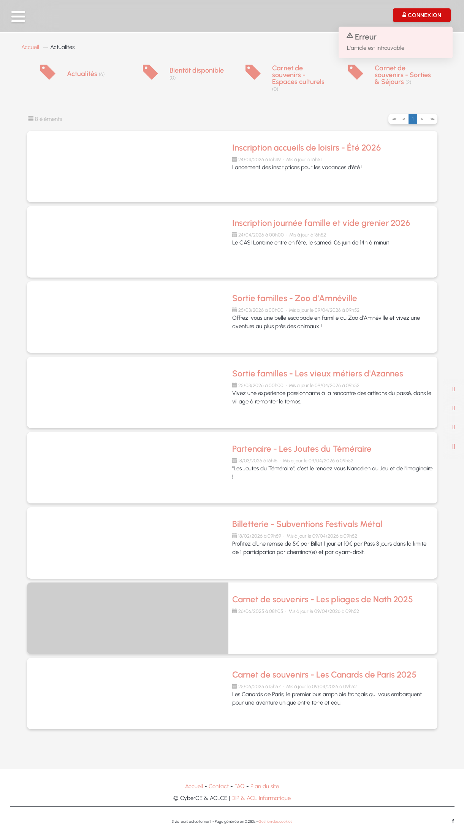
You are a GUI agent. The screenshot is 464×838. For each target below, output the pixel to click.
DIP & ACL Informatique (261, 798)
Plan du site (264, 786)
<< (393, 119)
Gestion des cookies (275, 821)
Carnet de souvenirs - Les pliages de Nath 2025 (322, 599)
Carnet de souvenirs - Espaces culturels (298, 78)
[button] (18, 16)
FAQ (239, 786)
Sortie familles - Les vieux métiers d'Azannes (317, 373)
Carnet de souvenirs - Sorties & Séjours (403, 75)
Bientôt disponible (196, 74)
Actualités (86, 73)
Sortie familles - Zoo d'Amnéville (294, 298)
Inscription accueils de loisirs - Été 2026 (306, 148)
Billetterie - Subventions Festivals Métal (307, 524)
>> (432, 119)
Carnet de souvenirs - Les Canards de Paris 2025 (324, 675)
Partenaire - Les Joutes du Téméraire (302, 449)
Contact (219, 786)
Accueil (30, 47)
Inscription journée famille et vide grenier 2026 (321, 223)
